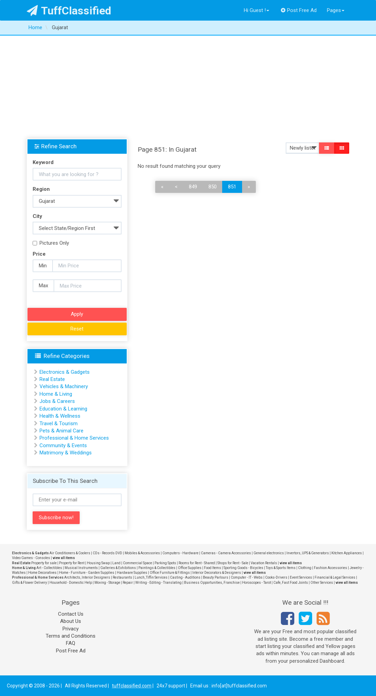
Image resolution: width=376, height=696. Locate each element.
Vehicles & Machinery (63, 386)
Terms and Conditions (70, 636)
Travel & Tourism (58, 423)
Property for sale (44, 563)
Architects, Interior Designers (87, 577)
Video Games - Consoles (31, 558)
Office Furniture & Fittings (170, 573)
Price (39, 254)
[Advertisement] (188, 87)
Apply (77, 314)
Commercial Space (137, 563)
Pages (335, 10)
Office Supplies (190, 568)
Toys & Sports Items (281, 568)
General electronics (268, 553)
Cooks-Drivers (276, 577)
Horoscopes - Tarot (256, 582)
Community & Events (63, 445)
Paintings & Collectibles (156, 568)
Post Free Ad (299, 10)
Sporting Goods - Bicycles (243, 568)
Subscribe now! (56, 517)
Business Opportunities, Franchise (212, 582)
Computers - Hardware (180, 553)
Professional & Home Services (74, 438)
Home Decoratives (42, 573)
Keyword (43, 162)
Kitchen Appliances (346, 553)
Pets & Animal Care (61, 431)
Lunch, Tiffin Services (151, 577)
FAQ (70, 643)
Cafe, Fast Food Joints (290, 582)
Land (116, 563)
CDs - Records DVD (107, 553)
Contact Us (70, 614)
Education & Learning (63, 409)
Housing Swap (98, 563)
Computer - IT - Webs (247, 577)
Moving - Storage (107, 582)
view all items (64, 558)
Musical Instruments (81, 568)
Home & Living (55, 394)
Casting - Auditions (185, 577)
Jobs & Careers (57, 401)
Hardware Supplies (132, 573)
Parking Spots (165, 563)
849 (193, 187)
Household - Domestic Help (70, 582)
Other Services (321, 582)
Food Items (212, 568)
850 (212, 187)
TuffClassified (69, 10)
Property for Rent (71, 563)
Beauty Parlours (215, 577)
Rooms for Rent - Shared (197, 563)
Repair (128, 582)
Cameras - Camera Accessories (226, 553)
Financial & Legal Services (335, 577)
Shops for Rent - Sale (232, 563)
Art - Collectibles (49, 568)
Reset (76, 329)
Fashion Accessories (330, 568)
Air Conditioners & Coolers (69, 553)
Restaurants (122, 577)
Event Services (301, 577)
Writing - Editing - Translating (158, 582)
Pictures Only (51, 243)
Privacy (70, 629)
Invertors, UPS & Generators (307, 553)
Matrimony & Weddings (65, 453)
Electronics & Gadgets (64, 372)
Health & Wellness (59, 416)
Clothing (304, 568)
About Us (70, 621)
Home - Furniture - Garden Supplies (86, 573)
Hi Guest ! (256, 10)
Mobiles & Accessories (142, 553)
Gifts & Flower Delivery (29, 582)
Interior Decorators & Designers (216, 573)
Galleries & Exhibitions (118, 568)
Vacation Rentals (264, 563)
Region (41, 189)
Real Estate (52, 379)
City (37, 216)
